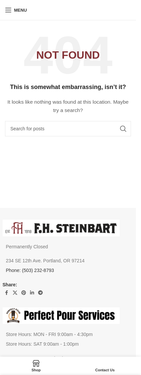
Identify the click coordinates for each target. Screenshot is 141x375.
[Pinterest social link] (23, 292)
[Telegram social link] (40, 292)
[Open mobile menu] (16, 10)
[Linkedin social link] (32, 292)
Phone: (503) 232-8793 (30, 270)
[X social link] (15, 292)
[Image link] (61, 227)
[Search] (68, 128)
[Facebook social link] (7, 292)
